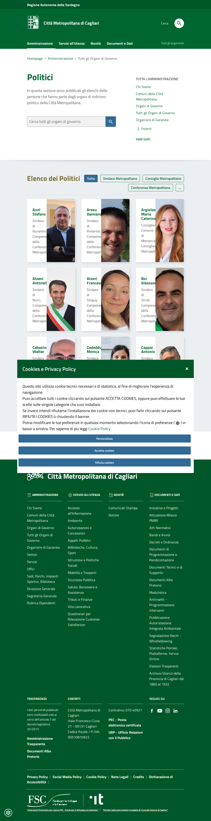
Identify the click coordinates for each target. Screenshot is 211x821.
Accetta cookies (104, 442)
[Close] (187, 359)
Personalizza (104, 430)
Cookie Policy (99, 420)
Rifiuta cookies (104, 454)
